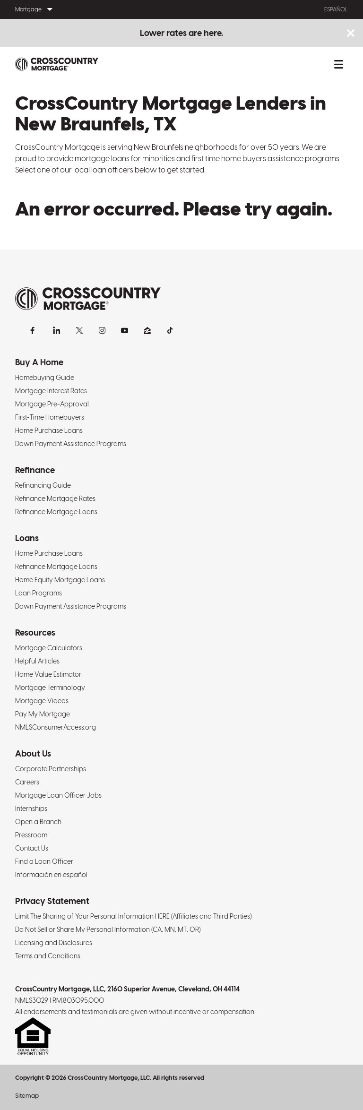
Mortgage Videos (42, 701)
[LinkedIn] (56, 330)
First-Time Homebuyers (49, 417)
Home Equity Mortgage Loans (60, 580)
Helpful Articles (37, 661)
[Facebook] (34, 330)
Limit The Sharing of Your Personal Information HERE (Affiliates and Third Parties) (133, 916)
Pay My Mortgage (42, 714)
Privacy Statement (52, 901)
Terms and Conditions (47, 956)
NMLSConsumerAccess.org (55, 727)
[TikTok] (170, 330)
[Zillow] (147, 330)
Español (336, 9)
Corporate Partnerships (50, 769)
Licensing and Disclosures (53, 943)
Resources (35, 632)
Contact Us (31, 848)
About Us (33, 753)
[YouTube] (125, 330)
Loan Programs (38, 593)
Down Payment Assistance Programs (70, 443)
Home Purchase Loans (49, 430)
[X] (79, 330)
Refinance (35, 470)
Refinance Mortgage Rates (55, 498)
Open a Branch (38, 822)
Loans (27, 538)
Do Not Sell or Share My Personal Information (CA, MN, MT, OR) (107, 929)
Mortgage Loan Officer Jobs (58, 795)
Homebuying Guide (44, 377)
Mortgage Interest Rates (51, 391)
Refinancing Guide (43, 485)
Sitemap (27, 1095)
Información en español (51, 874)
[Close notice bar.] (350, 33)
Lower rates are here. (181, 33)
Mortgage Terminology (50, 687)
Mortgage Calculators (48, 648)
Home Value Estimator (48, 674)
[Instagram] (102, 330)
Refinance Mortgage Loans (56, 512)
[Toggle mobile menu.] (338, 64)
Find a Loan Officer (44, 861)
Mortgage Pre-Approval (52, 404)
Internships (31, 808)
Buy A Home (39, 362)
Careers (27, 782)
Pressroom (31, 835)
